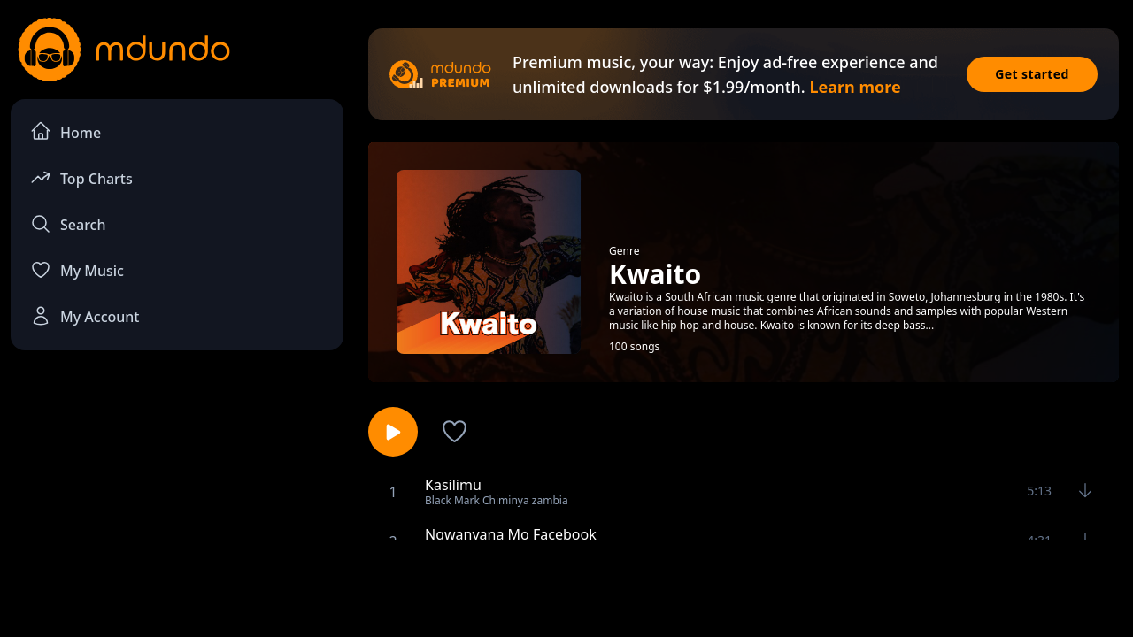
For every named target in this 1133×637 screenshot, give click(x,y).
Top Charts (81, 177)
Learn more (854, 86)
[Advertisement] (566, 586)
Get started (1032, 73)
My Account (84, 315)
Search (67, 223)
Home (65, 131)
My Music (77, 269)
